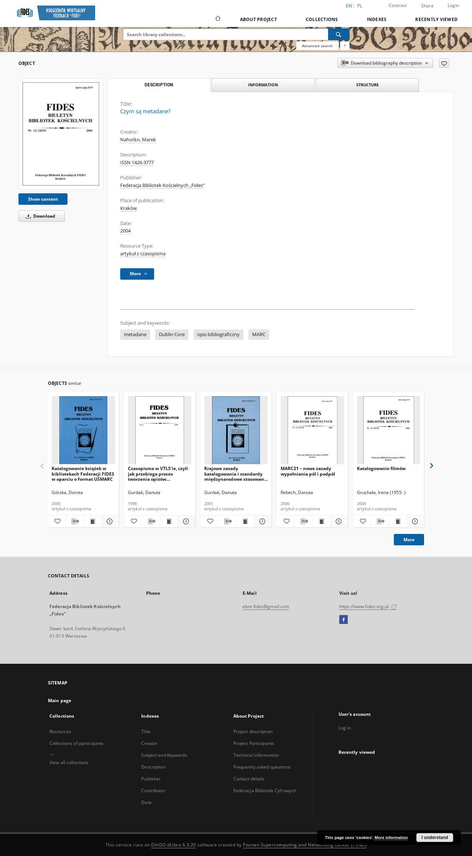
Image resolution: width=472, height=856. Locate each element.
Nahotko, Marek (138, 140)
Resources (60, 731)
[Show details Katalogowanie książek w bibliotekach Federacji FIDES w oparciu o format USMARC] (109, 521)
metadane (135, 334)
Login (453, 5)
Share (427, 6)
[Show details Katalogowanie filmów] (414, 521)
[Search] (339, 34)
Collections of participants (76, 743)
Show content (43, 199)
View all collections (68, 762)
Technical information (256, 755)
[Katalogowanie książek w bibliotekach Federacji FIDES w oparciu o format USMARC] (83, 430)
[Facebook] (343, 620)
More (408, 539)
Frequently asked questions (262, 767)
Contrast (398, 5)
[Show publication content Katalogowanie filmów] (397, 521)
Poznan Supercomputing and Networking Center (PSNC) (305, 845)
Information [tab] (263, 84)
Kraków (128, 208)
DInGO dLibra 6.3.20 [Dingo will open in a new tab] (173, 845)
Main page (59, 700)
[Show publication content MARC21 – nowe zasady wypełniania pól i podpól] (321, 521)
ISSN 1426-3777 (137, 162)
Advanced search (317, 45)
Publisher (151, 779)
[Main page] (217, 19)
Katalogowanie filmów (381, 468)
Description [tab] (159, 84)
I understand (434, 837)
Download (39, 216)
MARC (259, 334)
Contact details (249, 779)
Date (146, 802)
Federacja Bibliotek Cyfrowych (264, 790)
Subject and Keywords (164, 755)
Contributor (153, 790)
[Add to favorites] (444, 63)
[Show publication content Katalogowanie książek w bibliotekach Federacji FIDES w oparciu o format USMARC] (92, 521)
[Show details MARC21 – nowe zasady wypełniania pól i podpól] (338, 521)
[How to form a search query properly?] (345, 45)
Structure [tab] (367, 84)
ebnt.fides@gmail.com (266, 606)
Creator (149, 743)
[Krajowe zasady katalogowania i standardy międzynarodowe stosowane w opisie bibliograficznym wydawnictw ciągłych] (236, 430)
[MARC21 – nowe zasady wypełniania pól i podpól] (312, 430)
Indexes (377, 19)
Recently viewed (436, 19)
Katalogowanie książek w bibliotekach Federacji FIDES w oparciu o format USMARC (83, 473)
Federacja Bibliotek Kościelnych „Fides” (162, 185)
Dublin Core (172, 334)
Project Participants (253, 743)
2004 (125, 231)
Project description (253, 731)
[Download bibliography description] (74, 521)
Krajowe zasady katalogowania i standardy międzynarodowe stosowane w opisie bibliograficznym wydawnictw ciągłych (235, 473)
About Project (258, 19)
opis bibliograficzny (218, 334)
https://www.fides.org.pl (368, 606)
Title (145, 731)
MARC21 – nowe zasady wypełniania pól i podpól (308, 471)
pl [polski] (359, 5)
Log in (345, 728)
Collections (322, 19)
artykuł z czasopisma (143, 254)
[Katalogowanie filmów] (388, 430)
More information (391, 837)
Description (153, 767)
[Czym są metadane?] (60, 133)
